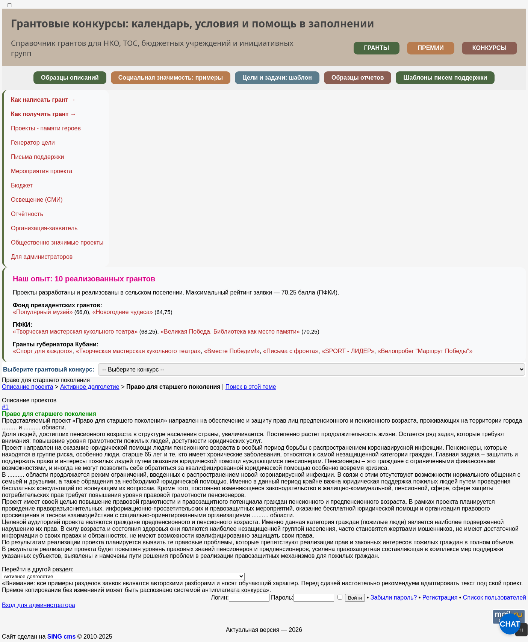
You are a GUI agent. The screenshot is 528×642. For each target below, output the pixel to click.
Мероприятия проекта (41, 171)
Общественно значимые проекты (57, 242)
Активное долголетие (90, 387)
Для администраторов (42, 257)
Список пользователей (494, 597)
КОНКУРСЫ (489, 48)
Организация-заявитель (44, 228)
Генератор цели (33, 142)
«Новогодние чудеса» (122, 312)
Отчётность (27, 214)
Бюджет (22, 185)
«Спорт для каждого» (43, 351)
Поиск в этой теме (250, 387)
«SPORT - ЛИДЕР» (348, 351)
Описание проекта (27, 387)
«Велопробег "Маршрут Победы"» (425, 351)
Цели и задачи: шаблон (277, 77)
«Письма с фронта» (290, 351)
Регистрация (440, 597)
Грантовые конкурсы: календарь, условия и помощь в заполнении (192, 23)
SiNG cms (61, 636)
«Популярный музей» (43, 312)
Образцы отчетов (357, 77)
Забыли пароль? (394, 597)
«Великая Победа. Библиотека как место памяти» (230, 331)
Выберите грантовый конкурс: (48, 369)
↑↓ (521, 630)
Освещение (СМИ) (37, 199)
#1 (5, 407)
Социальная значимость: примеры (170, 77)
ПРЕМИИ (430, 48)
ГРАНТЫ (376, 48)
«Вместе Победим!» (232, 351)
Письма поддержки (37, 157)
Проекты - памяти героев (46, 128)
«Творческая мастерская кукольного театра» (75, 331)
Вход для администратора (38, 605)
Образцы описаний (70, 77)
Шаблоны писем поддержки (445, 77)
